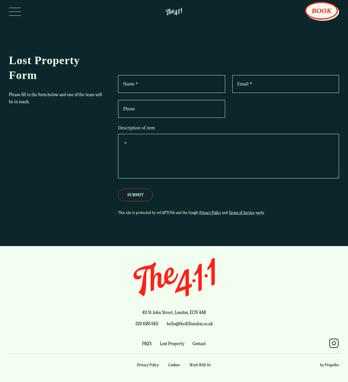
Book (321, 11)
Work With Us (200, 364)
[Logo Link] (174, 11)
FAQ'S (147, 343)
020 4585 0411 (147, 323)
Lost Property (172, 343)
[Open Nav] (15, 11)
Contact (199, 343)
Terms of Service (242, 212)
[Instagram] (334, 343)
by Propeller (329, 364)
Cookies (174, 364)
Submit (135, 195)
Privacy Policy (210, 212)
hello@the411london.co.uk (190, 323)
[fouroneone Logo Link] (174, 277)
